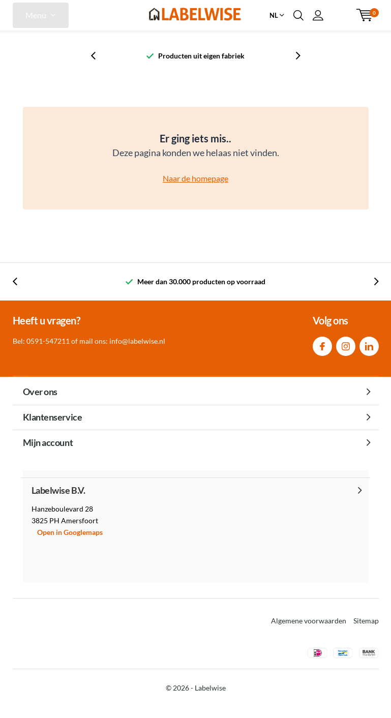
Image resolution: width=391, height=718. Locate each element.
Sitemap (366, 620)
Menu (35, 15)
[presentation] (98, 56)
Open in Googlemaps (70, 532)
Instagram (345, 344)
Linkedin (369, 344)
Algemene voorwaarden (308, 620)
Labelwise (210, 687)
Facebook (322, 344)
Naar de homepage (195, 178)
